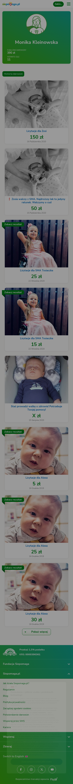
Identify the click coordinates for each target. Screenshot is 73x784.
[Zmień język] (8, 677)
